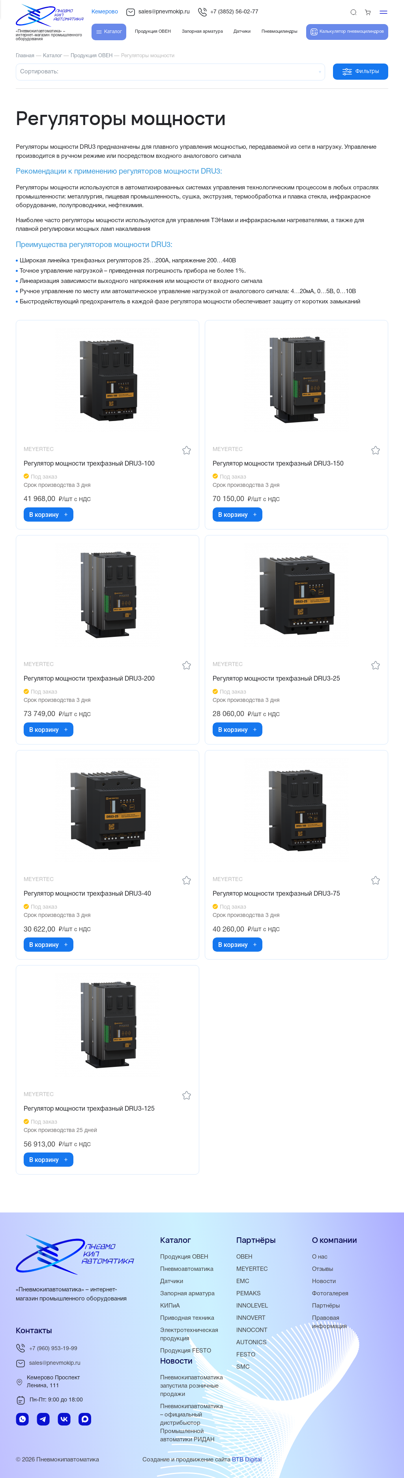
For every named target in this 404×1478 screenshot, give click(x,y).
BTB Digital (247, 1460)
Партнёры (326, 1306)
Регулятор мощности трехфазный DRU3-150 (278, 464)
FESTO (245, 1355)
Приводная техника (187, 1318)
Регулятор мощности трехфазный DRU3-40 (88, 896)
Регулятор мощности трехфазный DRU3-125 (89, 1112)
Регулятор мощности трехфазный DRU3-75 (276, 896)
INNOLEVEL (252, 1306)
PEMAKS (248, 1294)
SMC (243, 1367)
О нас (319, 1257)
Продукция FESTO (186, 1351)
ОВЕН (244, 1257)
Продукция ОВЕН (184, 1257)
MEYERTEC (252, 1269)
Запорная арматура (187, 1294)
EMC (242, 1281)
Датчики (171, 1281)
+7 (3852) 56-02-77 (228, 12)
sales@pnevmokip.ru (158, 12)
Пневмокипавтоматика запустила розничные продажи (191, 1386)
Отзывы (323, 1269)
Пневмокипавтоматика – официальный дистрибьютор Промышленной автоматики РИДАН (191, 1423)
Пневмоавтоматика (186, 1269)
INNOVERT (251, 1318)
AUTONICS (251, 1342)
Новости (324, 1281)
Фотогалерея (330, 1294)
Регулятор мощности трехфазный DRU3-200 (89, 680)
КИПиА (170, 1306)
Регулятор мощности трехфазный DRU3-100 (89, 464)
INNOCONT (251, 1330)
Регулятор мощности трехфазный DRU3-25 (276, 680)
